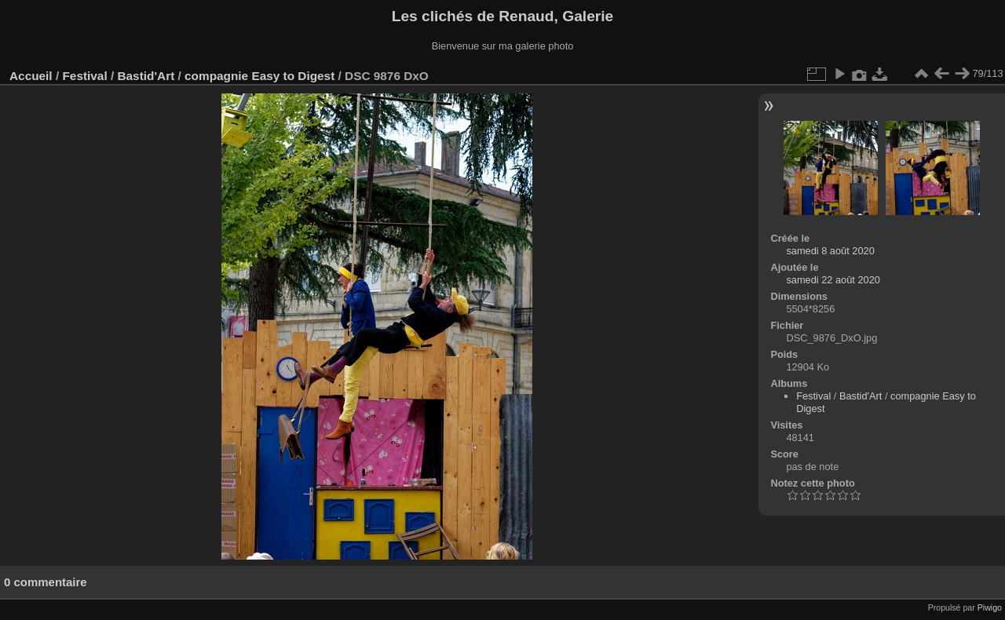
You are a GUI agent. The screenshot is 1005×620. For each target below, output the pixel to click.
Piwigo (990, 607)
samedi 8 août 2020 (830, 251)
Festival (84, 75)
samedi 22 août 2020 (833, 280)
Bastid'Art (145, 75)
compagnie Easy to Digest (259, 75)
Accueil (31, 75)
